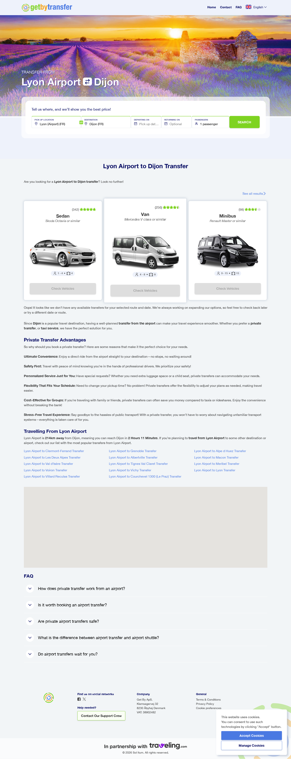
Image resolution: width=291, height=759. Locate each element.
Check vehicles (62, 289)
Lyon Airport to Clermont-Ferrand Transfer (54, 451)
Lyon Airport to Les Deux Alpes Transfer (52, 457)
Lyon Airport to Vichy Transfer (130, 470)
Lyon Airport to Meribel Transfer (216, 464)
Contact (226, 7)
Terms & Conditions (208, 699)
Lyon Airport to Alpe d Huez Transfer (220, 451)
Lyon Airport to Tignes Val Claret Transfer (138, 464)
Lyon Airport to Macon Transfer (216, 457)
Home (211, 7)
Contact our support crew (101, 716)
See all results (255, 193)
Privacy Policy (205, 704)
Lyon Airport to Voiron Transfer (45, 470)
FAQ (239, 7)
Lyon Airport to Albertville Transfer (133, 457)
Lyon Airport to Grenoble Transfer (132, 451)
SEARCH (244, 122)
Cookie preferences (208, 708)
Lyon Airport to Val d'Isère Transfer (48, 464)
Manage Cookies (252, 745)
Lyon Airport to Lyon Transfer (214, 470)
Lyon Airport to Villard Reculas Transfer (52, 476)
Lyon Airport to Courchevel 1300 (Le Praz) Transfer (145, 476)
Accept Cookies (251, 735)
